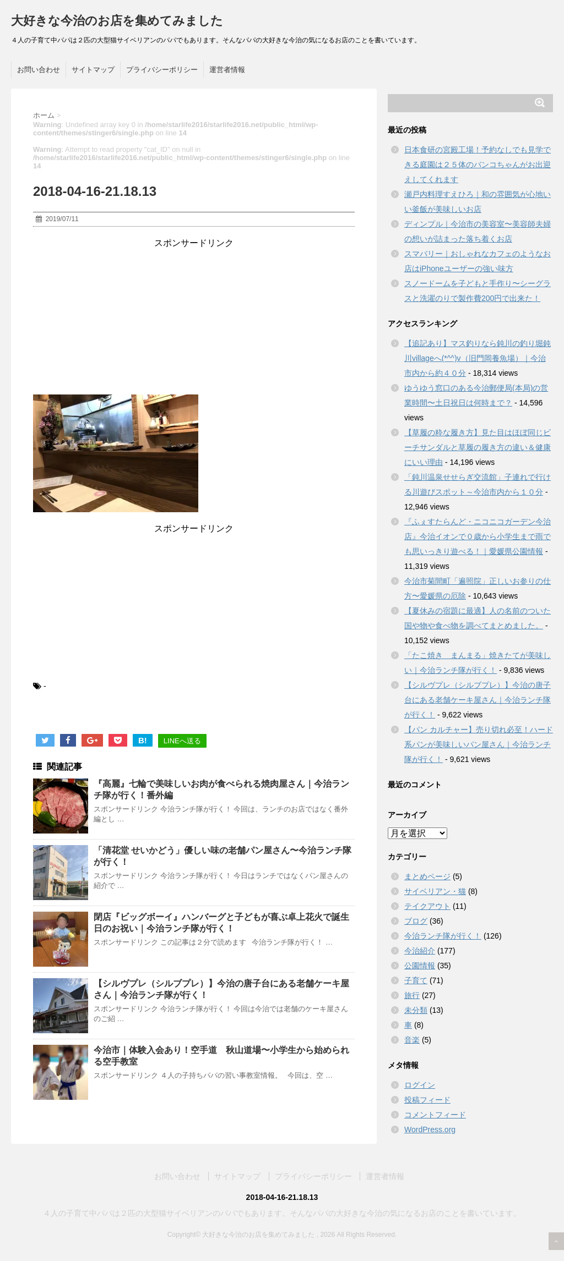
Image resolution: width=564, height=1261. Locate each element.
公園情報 (419, 965)
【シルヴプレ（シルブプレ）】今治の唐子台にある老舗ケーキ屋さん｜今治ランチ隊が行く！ (477, 700)
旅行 (412, 995)
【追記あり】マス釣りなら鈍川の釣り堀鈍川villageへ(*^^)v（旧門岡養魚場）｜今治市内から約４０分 (477, 358)
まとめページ (427, 876)
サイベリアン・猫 (435, 891)
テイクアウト (427, 906)
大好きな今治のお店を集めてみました (117, 21)
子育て (415, 980)
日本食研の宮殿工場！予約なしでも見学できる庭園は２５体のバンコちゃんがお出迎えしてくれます (477, 164)
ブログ (415, 921)
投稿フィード (427, 1099)
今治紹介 (419, 950)
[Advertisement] (193, 318)
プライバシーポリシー (162, 69)
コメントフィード (435, 1114)
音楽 (412, 1039)
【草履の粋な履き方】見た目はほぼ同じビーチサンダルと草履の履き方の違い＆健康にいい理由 (477, 447)
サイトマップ (93, 69)
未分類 (415, 1010)
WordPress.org (429, 1129)
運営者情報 (227, 69)
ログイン (419, 1085)
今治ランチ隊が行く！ (442, 935)
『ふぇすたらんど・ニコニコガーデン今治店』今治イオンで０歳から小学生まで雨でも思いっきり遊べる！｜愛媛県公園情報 (477, 536)
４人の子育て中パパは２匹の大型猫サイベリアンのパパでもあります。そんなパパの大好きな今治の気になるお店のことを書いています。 (282, 1213)
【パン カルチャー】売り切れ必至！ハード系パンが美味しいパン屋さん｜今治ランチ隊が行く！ (478, 744)
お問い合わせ (38, 69)
